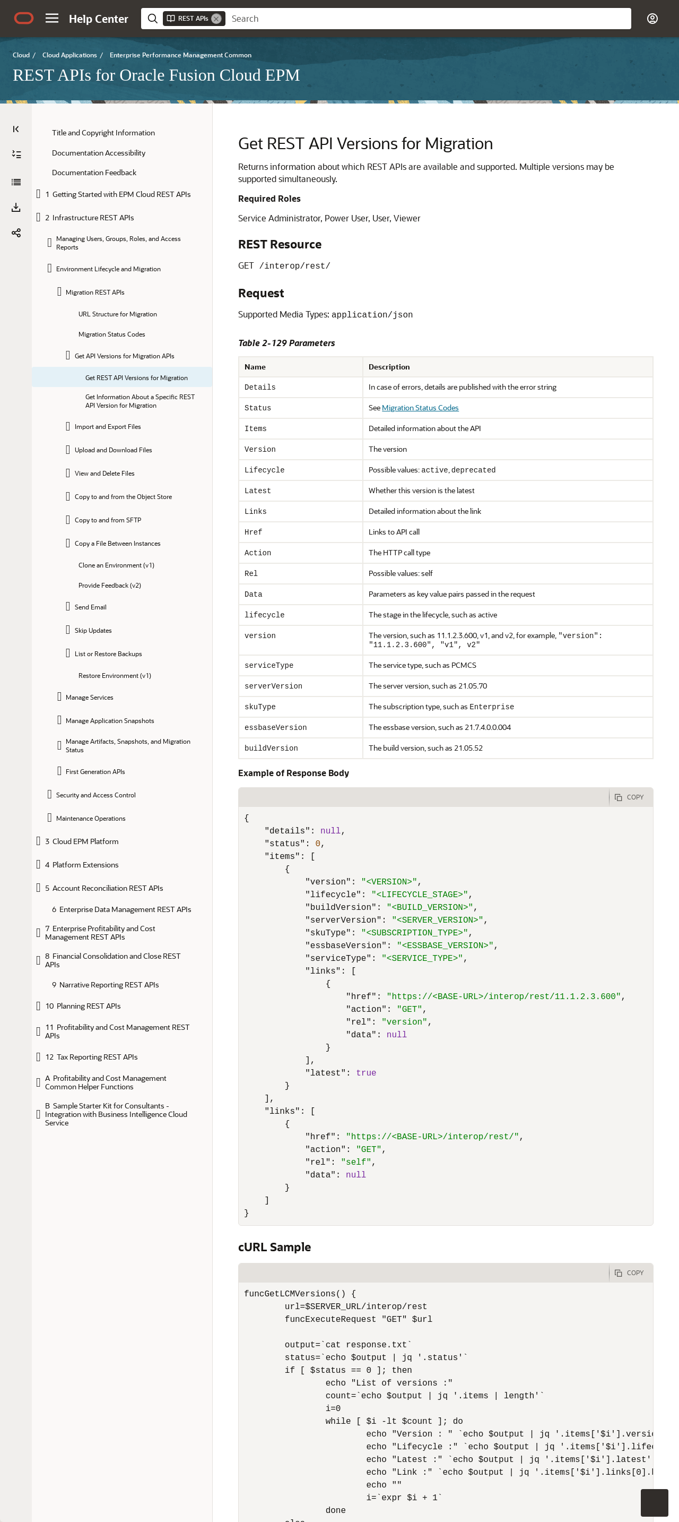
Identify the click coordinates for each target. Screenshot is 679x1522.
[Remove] (216, 18)
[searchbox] (428, 18)
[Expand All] (16, 154)
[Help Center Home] (98, 18)
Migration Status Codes (388, 407)
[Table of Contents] (15, 129)
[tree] (122, 627)
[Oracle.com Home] (24, 18)
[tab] (400, 797)
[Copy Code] (631, 797)
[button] (52, 18)
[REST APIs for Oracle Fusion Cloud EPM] (15, 182)
